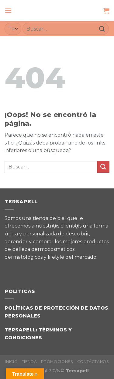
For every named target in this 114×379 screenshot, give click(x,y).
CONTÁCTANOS (93, 361)
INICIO (11, 361)
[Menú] (8, 10)
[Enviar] (102, 29)
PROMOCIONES (57, 361)
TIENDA (29, 361)
